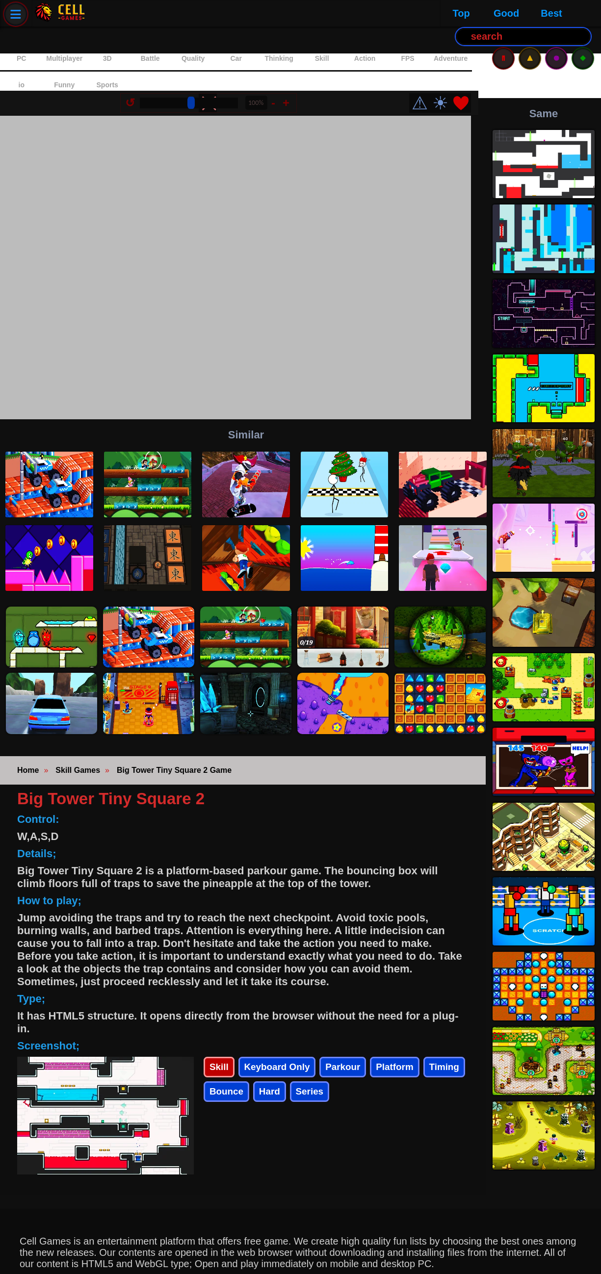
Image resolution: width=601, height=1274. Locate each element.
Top (113, 13)
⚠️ (530, 13)
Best (203, 13)
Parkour (366, 1041)
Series (375, 1074)
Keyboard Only (288, 1041)
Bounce (282, 1074)
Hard (330, 1074)
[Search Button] (311, 13)
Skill (221, 1041)
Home (28, 740)
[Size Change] (196, 65)
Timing (228, 1074)
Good (158, 13)
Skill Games (77, 740)
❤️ (468, 66)
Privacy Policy (46, 1259)
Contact (107, 1259)
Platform (426, 1041)
